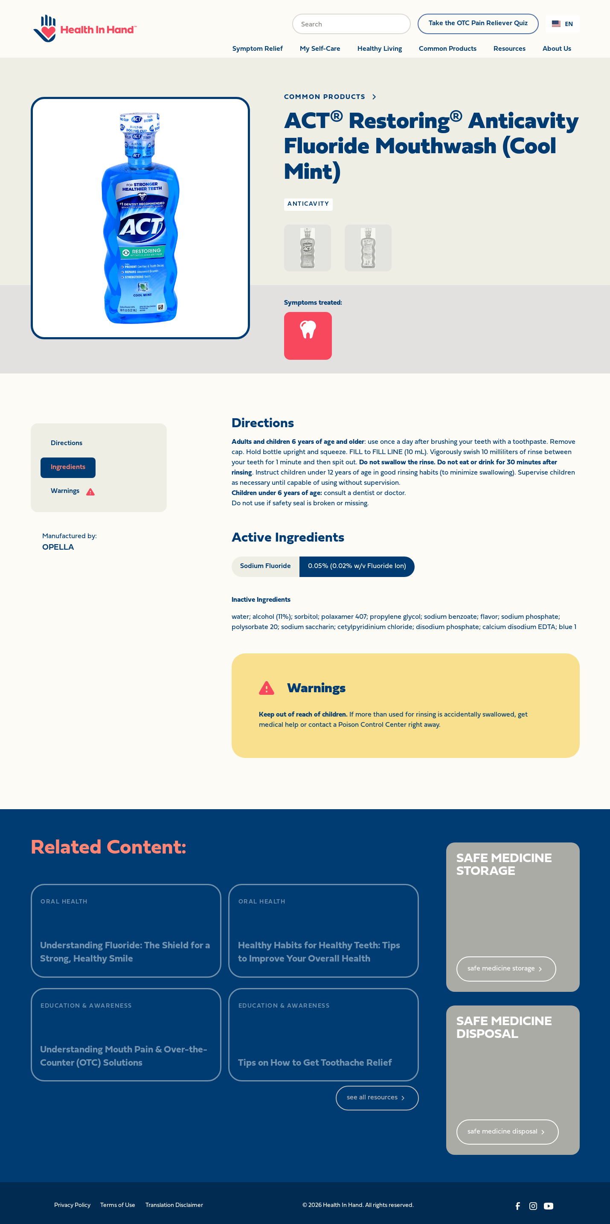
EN (562, 24)
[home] (85, 27)
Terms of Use (117, 1205)
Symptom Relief (257, 49)
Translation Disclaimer (174, 1205)
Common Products (447, 49)
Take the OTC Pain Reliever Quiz (478, 23)
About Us (557, 49)
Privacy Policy (72, 1205)
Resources (510, 49)
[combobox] (562, 23)
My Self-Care (320, 49)
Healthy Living (379, 49)
